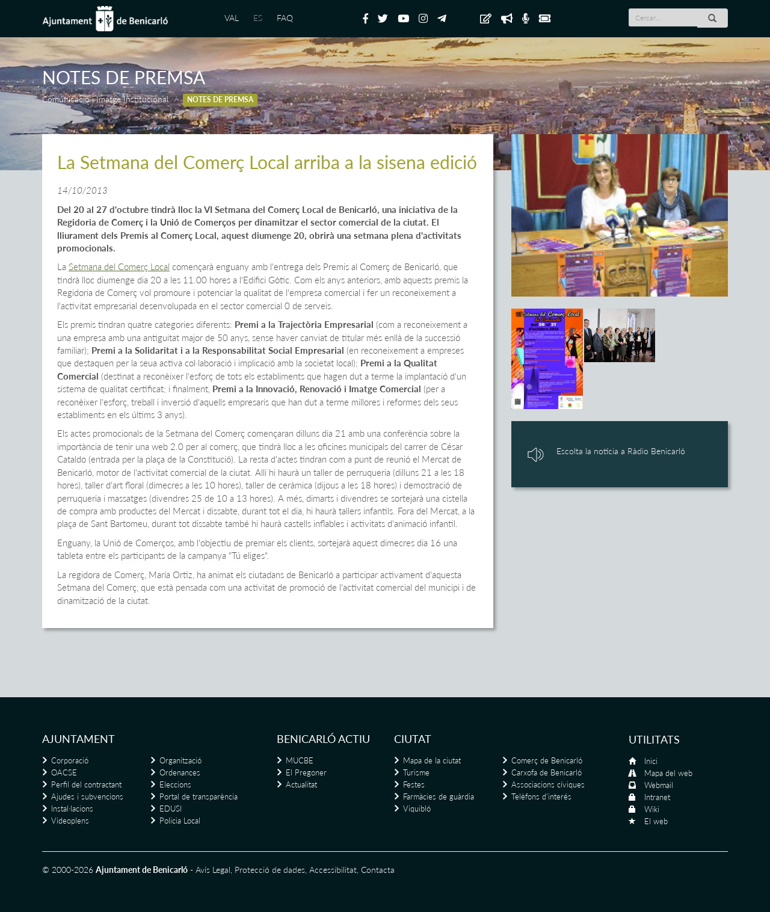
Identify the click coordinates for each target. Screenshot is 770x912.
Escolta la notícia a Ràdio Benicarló (620, 451)
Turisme (416, 772)
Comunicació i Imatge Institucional (105, 99)
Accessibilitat (333, 869)
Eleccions (175, 784)
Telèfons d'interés (541, 796)
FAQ (285, 18)
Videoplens (70, 820)
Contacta (378, 869)
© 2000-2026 (67, 869)
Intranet (657, 797)
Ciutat (412, 738)
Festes (414, 784)
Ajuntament (78, 738)
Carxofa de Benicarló (546, 772)
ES (257, 18)
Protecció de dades (270, 869)
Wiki (651, 809)
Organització (180, 760)
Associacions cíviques (548, 784)
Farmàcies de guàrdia (438, 796)
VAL (231, 18)
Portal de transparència (198, 796)
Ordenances (179, 772)
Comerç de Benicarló (546, 760)
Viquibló (417, 808)
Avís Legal (213, 869)
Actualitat (301, 784)
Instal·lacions (72, 808)
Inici (651, 761)
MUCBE (299, 760)
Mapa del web (668, 773)
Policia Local (179, 820)
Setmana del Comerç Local (119, 266)
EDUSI (170, 808)
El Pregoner (306, 772)
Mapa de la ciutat (432, 760)
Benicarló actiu (323, 738)
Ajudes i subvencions (87, 796)
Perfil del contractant (86, 784)
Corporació (69, 760)
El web (656, 821)
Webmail (658, 785)
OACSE (64, 772)
